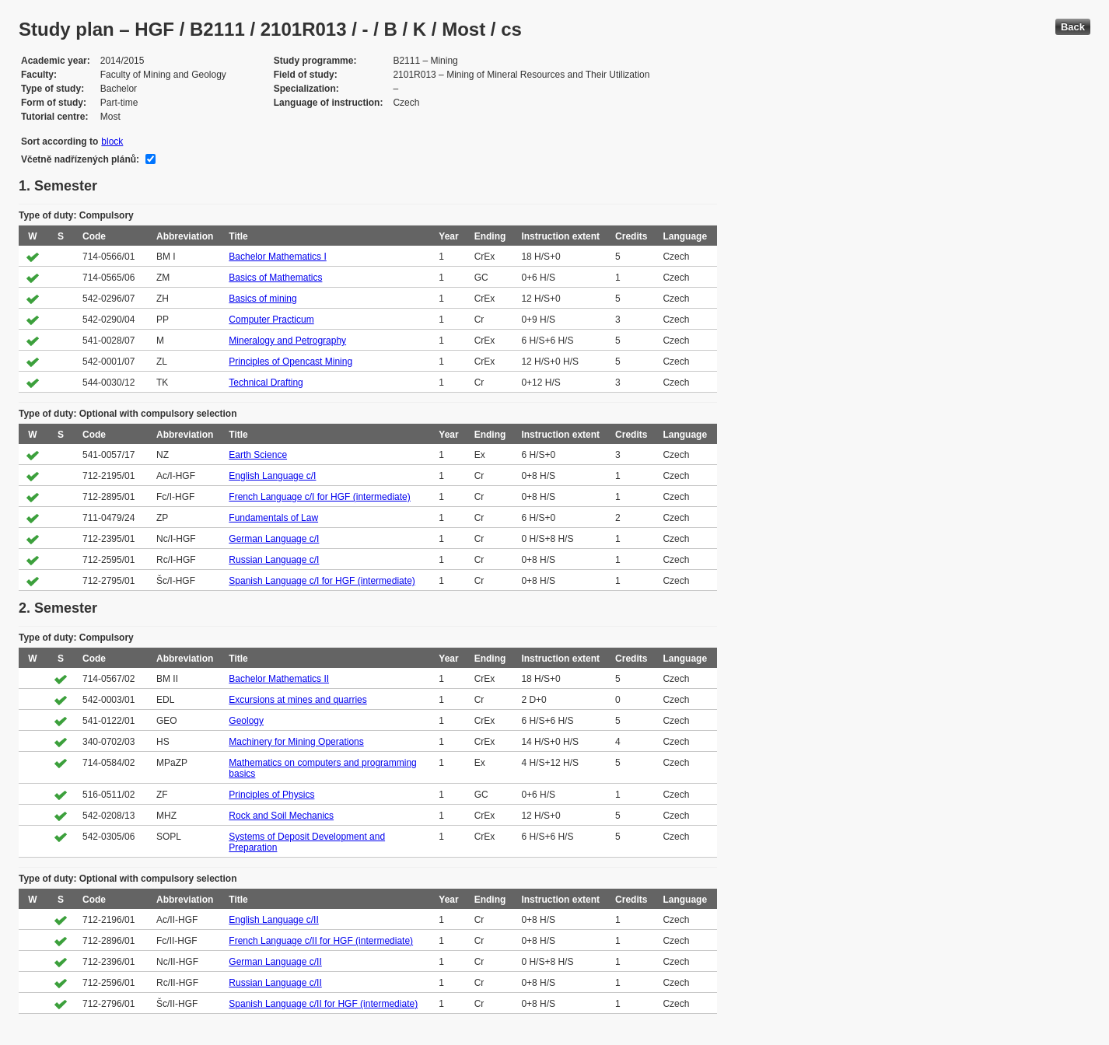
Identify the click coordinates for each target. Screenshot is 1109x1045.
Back (1073, 27)
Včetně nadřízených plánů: (80, 159)
